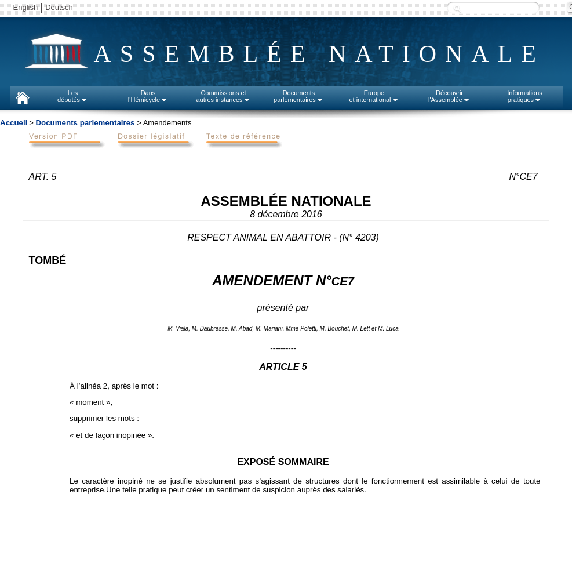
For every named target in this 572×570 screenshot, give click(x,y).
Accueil (13, 122)
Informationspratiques (524, 96)
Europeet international (374, 96)
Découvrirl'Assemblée (449, 96)
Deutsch (59, 7)
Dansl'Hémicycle (148, 96)
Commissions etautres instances (223, 96)
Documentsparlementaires (299, 96)
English (25, 7)
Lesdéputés (72, 96)
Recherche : (457, 8)
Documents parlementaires (84, 122)
